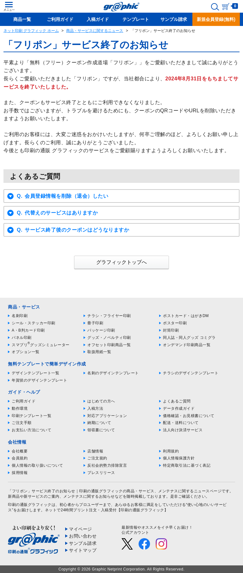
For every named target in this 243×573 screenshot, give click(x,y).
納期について (99, 422)
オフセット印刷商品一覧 (109, 345)
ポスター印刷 (175, 323)
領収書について (101, 430)
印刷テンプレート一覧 (31, 416)
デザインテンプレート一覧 (35, 373)
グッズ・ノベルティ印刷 (109, 337)
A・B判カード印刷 (28, 330)
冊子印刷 (95, 323)
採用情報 (20, 472)
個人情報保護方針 (179, 458)
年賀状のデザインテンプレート (39, 380)
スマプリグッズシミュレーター (41, 345)
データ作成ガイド (179, 408)
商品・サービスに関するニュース (94, 30)
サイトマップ (83, 550)
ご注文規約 (97, 458)
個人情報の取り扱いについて (37, 465)
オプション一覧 (26, 352)
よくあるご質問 (177, 401)
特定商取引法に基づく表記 (186, 465)
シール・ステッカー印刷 (33, 323)
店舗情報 (95, 451)
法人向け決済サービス (182, 430)
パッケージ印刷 (101, 330)
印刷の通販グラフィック (30, 504)
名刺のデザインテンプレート (113, 373)
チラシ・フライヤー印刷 (109, 316)
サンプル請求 (83, 543)
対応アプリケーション (107, 416)
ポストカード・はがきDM (186, 316)
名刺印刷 (20, 316)
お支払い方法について (31, 430)
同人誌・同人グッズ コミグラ (189, 337)
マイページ (80, 529)
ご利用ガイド (23, 401)
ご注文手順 (22, 422)
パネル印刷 (22, 337)
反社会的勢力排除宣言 (107, 465)
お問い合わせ (83, 536)
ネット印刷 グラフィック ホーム (31, 30)
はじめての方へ (101, 401)
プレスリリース (101, 472)
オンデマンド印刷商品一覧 (186, 345)
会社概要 (20, 451)
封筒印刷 (171, 330)
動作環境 (20, 408)
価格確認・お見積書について (189, 416)
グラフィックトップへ (121, 262)
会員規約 (20, 458)
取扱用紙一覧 (99, 352)
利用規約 (171, 451)
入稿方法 (95, 408)
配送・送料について (181, 422)
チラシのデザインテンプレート (190, 373)
